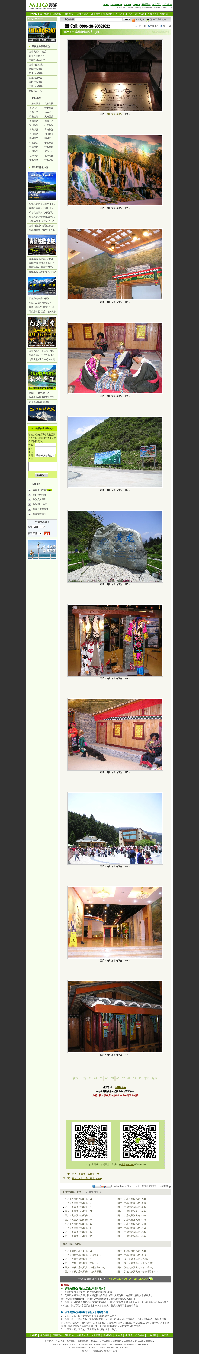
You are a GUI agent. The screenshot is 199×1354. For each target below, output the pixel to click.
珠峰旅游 (33, 125)
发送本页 (153, 26)
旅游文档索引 (37, 500)
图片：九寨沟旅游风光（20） (132, 1236)
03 (101, 1078)
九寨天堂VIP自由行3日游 (41, 350)
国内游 (118, 13)
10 (140, 1078)
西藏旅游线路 (36, 77)
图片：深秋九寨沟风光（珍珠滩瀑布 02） (86, 1267)
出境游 (128, 13)
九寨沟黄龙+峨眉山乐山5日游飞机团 (47, 221)
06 (117, 1078)
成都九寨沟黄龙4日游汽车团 (43, 217)
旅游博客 (151, 13)
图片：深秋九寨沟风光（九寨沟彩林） (84, 1271)
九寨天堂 (95, 13)
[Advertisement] (115, 1107)
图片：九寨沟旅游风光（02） (86, 1174)
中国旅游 (33, 142)
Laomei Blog (142, 1344)
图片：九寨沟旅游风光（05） (80, 1207)
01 (90, 1078)
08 (128, 1078)
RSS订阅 (138, 19)
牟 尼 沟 (33, 108)
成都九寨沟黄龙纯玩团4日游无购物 (46, 204)
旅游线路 (44, 13)
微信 (123, 1164)
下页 (146, 1078)
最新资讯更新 (41, 490)
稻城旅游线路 (36, 69)
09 (134, 1078)
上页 (83, 1078)
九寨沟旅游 (82, 13)
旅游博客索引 (37, 514)
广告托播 (106, 1341)
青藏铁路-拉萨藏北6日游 (41, 258)
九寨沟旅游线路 (37, 64)
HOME (106, 5)
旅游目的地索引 (38, 509)
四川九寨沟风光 (114, 114)
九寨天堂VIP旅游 (37, 51)
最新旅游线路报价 (41, 46)
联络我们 (156, 4)
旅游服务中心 (36, 90)
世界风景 (33, 155)
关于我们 (49, 1341)
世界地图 (48, 155)
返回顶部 (165, 1186)
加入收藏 (167, 4)
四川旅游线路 (36, 73)
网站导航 (146, 4)
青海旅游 (48, 129)
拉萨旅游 (48, 125)
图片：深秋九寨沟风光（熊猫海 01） (136, 1263)
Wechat (130, 1164)
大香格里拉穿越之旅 (39, 401)
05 (112, 1078)
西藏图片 (48, 121)
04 (106, 1078)
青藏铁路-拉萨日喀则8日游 (42, 271)
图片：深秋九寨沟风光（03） (80, 1259)
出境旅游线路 (36, 86)
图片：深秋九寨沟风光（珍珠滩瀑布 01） (138, 1271)
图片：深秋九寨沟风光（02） (132, 1251)
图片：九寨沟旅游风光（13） (80, 1223)
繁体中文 (165, 26)
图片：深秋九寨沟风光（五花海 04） (83, 1255)
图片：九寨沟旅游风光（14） (132, 1223)
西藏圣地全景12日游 (39, 298)
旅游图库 (164, 13)
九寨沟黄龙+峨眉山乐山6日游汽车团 (47, 225)
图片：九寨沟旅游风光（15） (80, 1228)
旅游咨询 (139, 13)
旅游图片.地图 (37, 505)
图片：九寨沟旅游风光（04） (132, 1203)
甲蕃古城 (33, 116)
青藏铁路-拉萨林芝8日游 (41, 267)
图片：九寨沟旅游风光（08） (132, 1211)
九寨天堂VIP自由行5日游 (41, 355)
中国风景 (48, 142)
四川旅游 (69, 13)
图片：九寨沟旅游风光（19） (80, 1236)
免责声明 (71, 1341)
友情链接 (128, 1341)
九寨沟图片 (50, 103)
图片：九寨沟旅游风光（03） (80, 1203)
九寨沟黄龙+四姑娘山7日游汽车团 (46, 230)
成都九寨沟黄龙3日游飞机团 (43, 212)
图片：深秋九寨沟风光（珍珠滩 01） (136, 1267)
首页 (75, 1078)
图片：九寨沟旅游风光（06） (132, 1207)
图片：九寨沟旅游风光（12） (132, 1219)
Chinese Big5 (116, 5)
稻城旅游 (107, 13)
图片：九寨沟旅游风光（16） (132, 1228)
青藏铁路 (33, 129)
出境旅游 (33, 151)
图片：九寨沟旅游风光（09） (80, 1215)
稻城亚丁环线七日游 (39, 393)
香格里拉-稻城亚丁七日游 (42, 397)
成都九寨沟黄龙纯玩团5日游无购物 (46, 208)
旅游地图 (48, 147)
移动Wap (150, 1341)
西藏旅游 (57, 13)
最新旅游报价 (152, 1186)
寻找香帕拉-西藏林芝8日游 (42, 311)
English (136, 5)
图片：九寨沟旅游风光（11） (80, 1219)
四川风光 (48, 134)
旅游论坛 (48, 160)
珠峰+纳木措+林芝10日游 (41, 307)
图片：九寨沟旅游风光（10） (132, 1215)
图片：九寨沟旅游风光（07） (80, 1211)
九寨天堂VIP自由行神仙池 (42, 359)
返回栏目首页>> (93, 1192)
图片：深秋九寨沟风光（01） (80, 1251)
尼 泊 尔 (48, 151)
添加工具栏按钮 (156, 19)
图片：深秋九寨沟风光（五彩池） (82, 1263)
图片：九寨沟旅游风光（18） (132, 1232)
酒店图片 (48, 112)
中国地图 (33, 147)
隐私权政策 (83, 1341)
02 (95, 1078)
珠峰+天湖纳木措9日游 (40, 303)
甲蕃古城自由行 (37, 60)
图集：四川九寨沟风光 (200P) (87, 1178)
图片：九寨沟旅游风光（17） (80, 1232)
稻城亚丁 (33, 138)
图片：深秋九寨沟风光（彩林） (133, 1259)
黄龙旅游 (48, 108)
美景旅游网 (98, 1350)
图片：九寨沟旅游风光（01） (80, 1199)
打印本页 (140, 26)
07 (123, 1078)
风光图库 (48, 116)
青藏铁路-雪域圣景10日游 (42, 263)
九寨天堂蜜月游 (37, 56)
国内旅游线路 (36, 82)
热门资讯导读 (37, 495)
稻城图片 (48, 138)
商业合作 (95, 1341)
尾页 (154, 1078)
